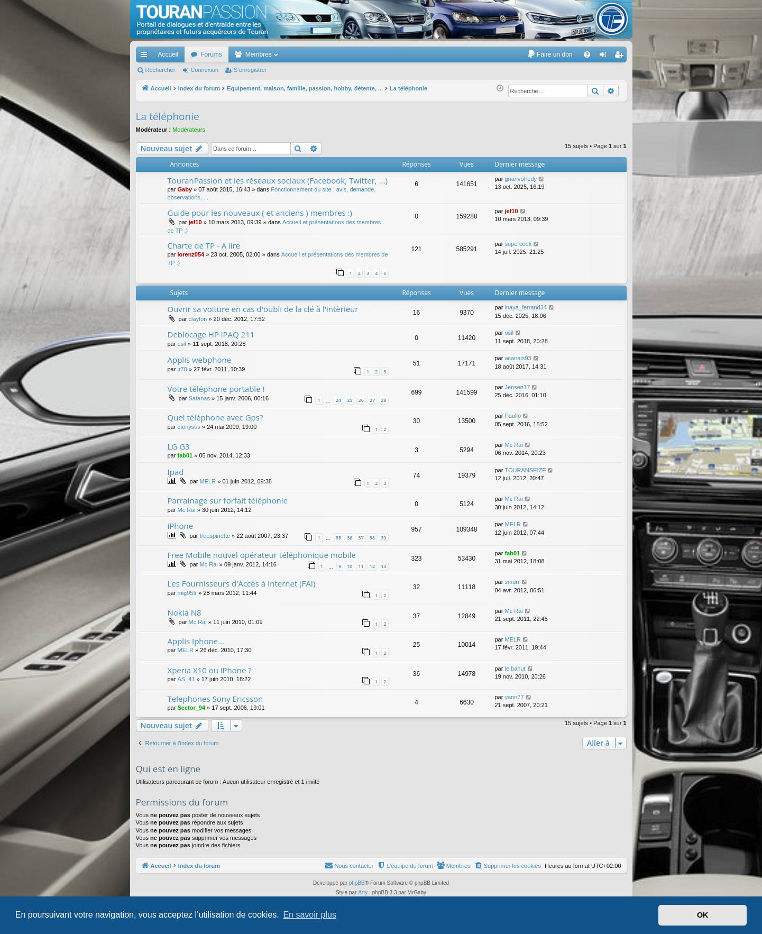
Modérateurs (188, 129)
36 (349, 537)
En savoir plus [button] (309, 914)
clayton (198, 319)
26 (360, 400)
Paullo (512, 416)
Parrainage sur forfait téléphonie (228, 500)
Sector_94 (191, 707)
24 (338, 400)
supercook (517, 244)
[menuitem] (550, 54)
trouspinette (215, 536)
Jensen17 (517, 387)
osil (181, 344)
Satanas (199, 398)
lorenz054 (190, 254)
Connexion (204, 70)
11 (360, 566)
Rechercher (160, 70)
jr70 (182, 369)
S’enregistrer (250, 70)
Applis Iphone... (196, 641)
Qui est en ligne (168, 769)
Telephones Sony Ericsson (215, 698)
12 (372, 566)
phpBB (357, 883)
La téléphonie (167, 116)
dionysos (188, 427)
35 (338, 537)
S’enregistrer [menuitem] (620, 56)
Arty (363, 892)
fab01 (184, 455)
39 (383, 537)
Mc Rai (513, 445)
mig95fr (187, 593)
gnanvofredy (520, 179)
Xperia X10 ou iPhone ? (210, 670)
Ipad (176, 471)
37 (360, 537)
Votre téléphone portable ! (216, 388)
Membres (258, 54)
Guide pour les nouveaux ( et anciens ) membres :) (260, 212)
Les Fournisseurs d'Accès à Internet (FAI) (242, 583)
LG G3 (179, 446)
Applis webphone (200, 359)
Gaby (184, 189)
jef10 (195, 222)
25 (349, 400)
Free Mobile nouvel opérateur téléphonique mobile (262, 555)
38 (372, 537)
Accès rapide (146, 56)
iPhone (181, 525)
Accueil (168, 54)
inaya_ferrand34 (525, 307)
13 (383, 566)
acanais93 (517, 358)
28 (383, 400)
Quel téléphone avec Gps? (215, 417)
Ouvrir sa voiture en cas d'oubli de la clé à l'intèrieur (263, 309)
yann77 (514, 697)
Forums (211, 54)
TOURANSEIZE (525, 470)
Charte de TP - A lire (204, 245)
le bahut (514, 668)
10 (349, 566)
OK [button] (703, 915)
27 (372, 400)
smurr (511, 582)
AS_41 (186, 679)
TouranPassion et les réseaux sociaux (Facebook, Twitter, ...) (278, 180)
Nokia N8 (184, 612)
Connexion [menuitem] (604, 56)
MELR (208, 481)
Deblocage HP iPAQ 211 (211, 334)
